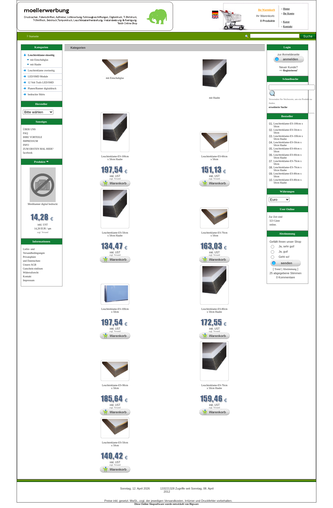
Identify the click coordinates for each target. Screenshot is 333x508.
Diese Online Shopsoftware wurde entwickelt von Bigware (167, 504)
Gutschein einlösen (33, 268)
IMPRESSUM (30, 141)
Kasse (286, 21)
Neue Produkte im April (78, 109)
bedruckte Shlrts (36, 94)
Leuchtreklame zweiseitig (41, 70)
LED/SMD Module (38, 76)
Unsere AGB (29, 264)
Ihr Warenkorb (266, 9)
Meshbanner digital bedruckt (43, 204)
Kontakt (287, 26)
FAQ (25, 133)
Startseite (33, 36)
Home (286, 8)
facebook (28, 152)
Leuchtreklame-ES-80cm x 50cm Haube (214, 310)
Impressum (28, 280)
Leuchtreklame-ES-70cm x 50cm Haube (214, 387)
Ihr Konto (288, 13)
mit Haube (35, 64)
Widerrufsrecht (31, 272)
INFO (26, 144)
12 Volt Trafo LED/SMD (41, 82)
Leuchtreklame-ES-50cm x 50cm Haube (115, 234)
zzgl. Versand (42, 232)
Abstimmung (290, 269)
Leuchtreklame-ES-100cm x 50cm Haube (115, 158)
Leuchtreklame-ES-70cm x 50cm (214, 234)
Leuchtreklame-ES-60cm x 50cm (214, 158)
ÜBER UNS (29, 129)
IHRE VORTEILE (32, 137)
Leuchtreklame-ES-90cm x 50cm (115, 387)
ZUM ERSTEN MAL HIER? (38, 148)
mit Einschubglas (39, 59)
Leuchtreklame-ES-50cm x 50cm (115, 444)
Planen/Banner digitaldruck (42, 88)
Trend (277, 269)
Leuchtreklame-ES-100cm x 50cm (115, 310)
